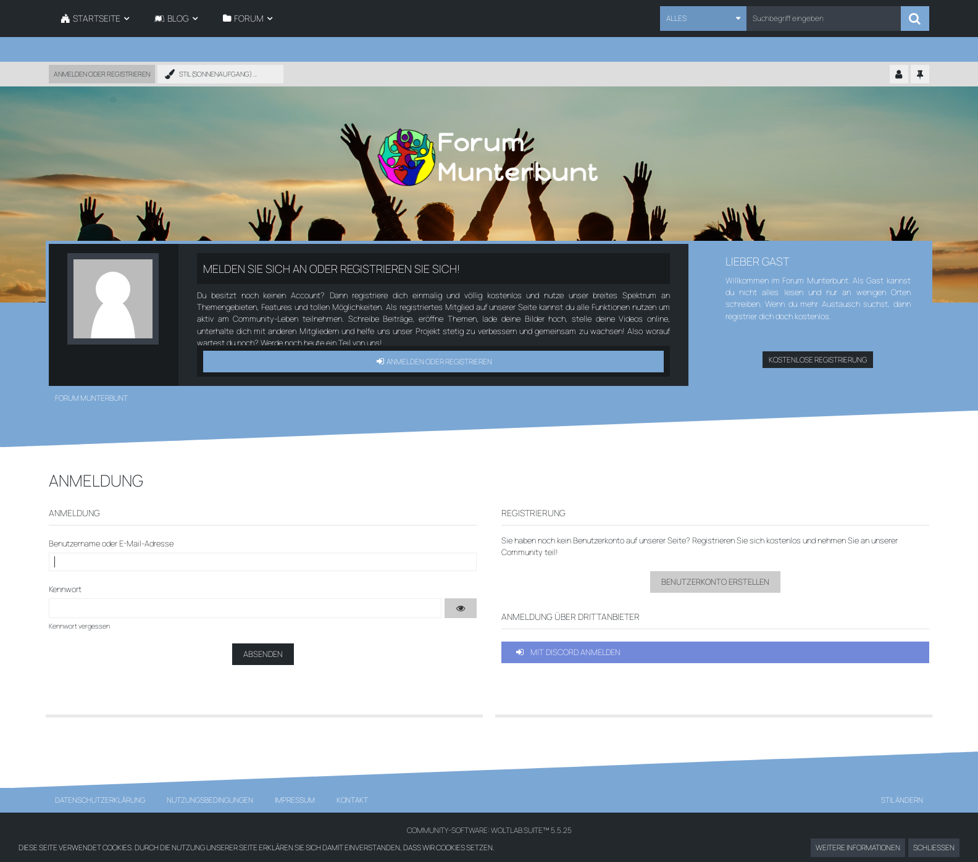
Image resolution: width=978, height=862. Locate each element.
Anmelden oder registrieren (102, 73)
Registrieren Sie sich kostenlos (746, 540)
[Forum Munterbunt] (489, 157)
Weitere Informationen (858, 847)
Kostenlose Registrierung (818, 359)
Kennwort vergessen (79, 625)
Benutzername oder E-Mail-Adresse (111, 543)
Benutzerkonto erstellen (715, 581)
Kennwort (65, 589)
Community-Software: (489, 830)
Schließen (934, 847)
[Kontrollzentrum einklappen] (899, 74)
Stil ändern (902, 800)
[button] (703, 18)
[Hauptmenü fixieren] (920, 74)
